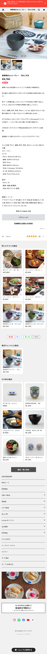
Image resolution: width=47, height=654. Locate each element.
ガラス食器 (5, 508)
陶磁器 (4, 501)
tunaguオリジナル (8, 520)
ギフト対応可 (6, 539)
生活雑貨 (5, 526)
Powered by (23, 634)
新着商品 (5, 489)
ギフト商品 (5, 558)
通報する (42, 228)
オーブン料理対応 (7, 564)
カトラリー (5, 552)
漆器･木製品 (6, 495)
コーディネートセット (8, 545)
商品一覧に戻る (24, 470)
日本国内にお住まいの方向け (23, 223)
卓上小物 (5, 514)
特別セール (5, 482)
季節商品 (5, 533)
